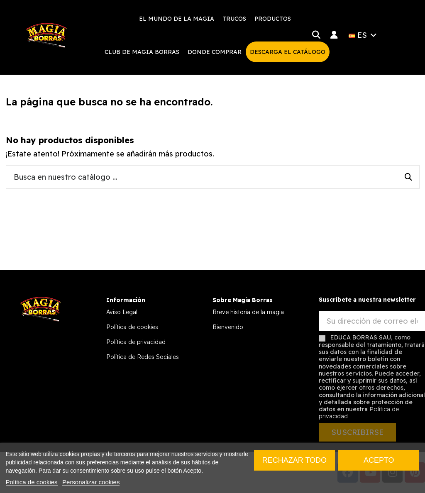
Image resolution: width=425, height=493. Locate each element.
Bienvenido (227, 327)
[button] (234, 18)
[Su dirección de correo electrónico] (372, 321)
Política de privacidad (136, 342)
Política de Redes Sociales (142, 357)
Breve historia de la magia (248, 312)
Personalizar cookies (91, 482)
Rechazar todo (294, 460)
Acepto (379, 460)
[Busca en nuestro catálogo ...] (408, 177)
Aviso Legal (121, 312)
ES (364, 35)
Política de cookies (132, 327)
